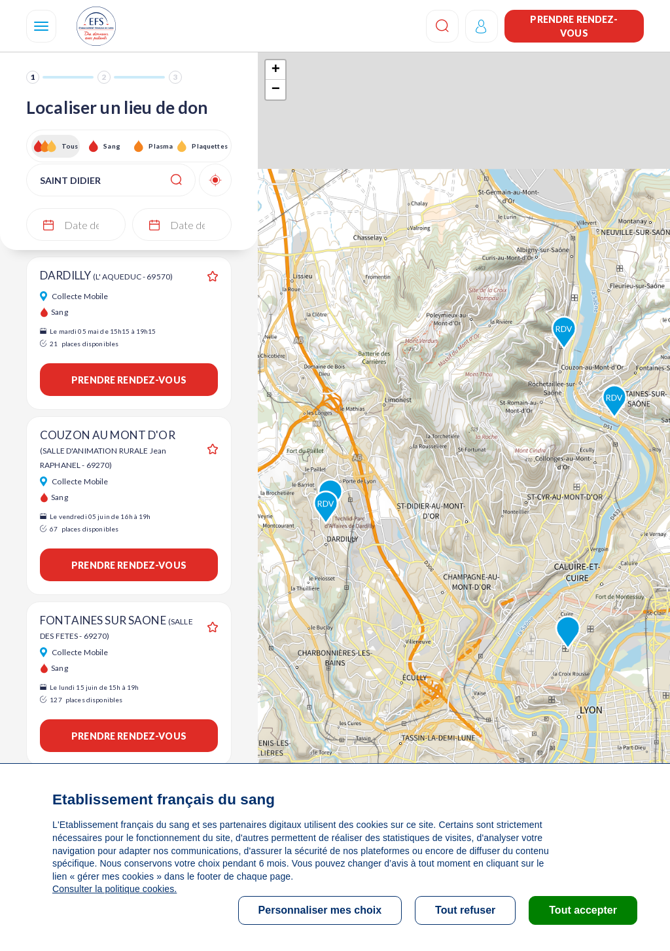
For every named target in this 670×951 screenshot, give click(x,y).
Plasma (161, 146)
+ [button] (276, 70)
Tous (70, 146)
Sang (111, 146)
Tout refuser (465, 910)
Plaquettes (209, 146)
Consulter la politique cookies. (114, 889)
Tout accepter (583, 910)
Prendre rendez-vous (574, 26)
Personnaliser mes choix (320, 910)
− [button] (276, 89)
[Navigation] (41, 26)
